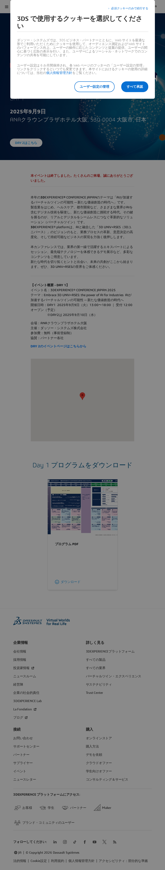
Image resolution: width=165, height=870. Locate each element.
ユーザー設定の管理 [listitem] (94, 86)
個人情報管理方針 (59, 73)
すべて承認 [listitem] (135, 86)
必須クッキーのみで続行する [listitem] (129, 8)
